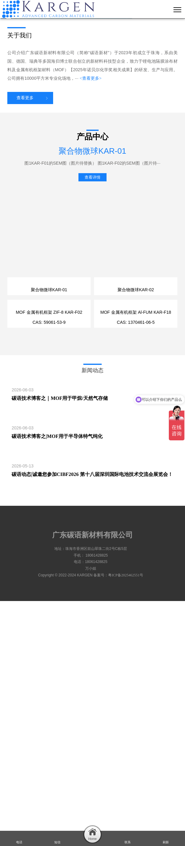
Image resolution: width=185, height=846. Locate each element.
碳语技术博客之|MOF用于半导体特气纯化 (57, 681)
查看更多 (25, 220)
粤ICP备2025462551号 (125, 820)
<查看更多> (91, 201)
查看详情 (92, 300)
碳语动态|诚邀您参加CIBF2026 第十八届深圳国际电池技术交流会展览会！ (92, 719)
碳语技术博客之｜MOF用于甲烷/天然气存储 (60, 643)
